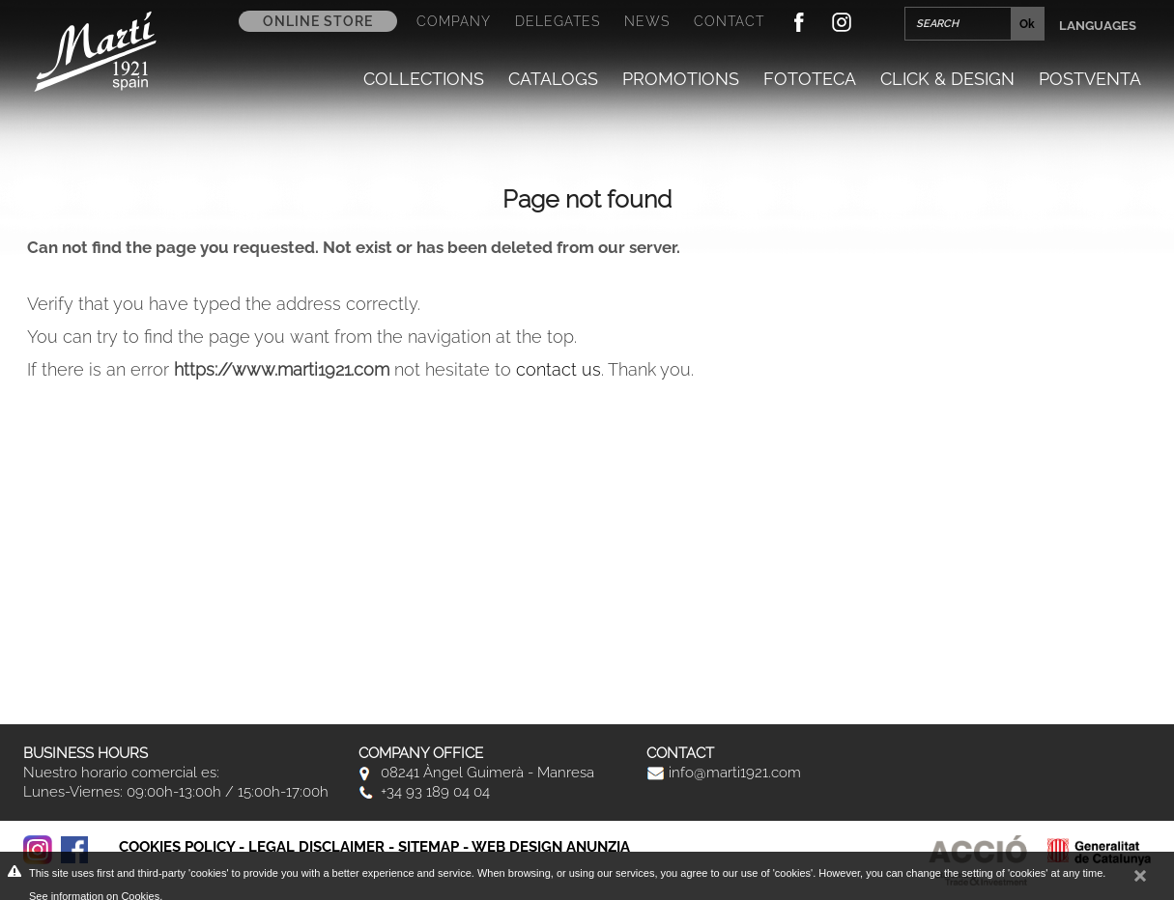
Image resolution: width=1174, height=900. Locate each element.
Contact (729, 21)
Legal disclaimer (316, 847)
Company (453, 21)
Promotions (680, 79)
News (647, 21)
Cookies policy (177, 847)
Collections (423, 79)
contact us (558, 369)
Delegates (557, 21)
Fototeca (809, 79)
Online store (318, 21)
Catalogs (553, 79)
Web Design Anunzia (551, 847)
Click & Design (947, 79)
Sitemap (428, 847)
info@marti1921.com (723, 772)
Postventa (1090, 79)
